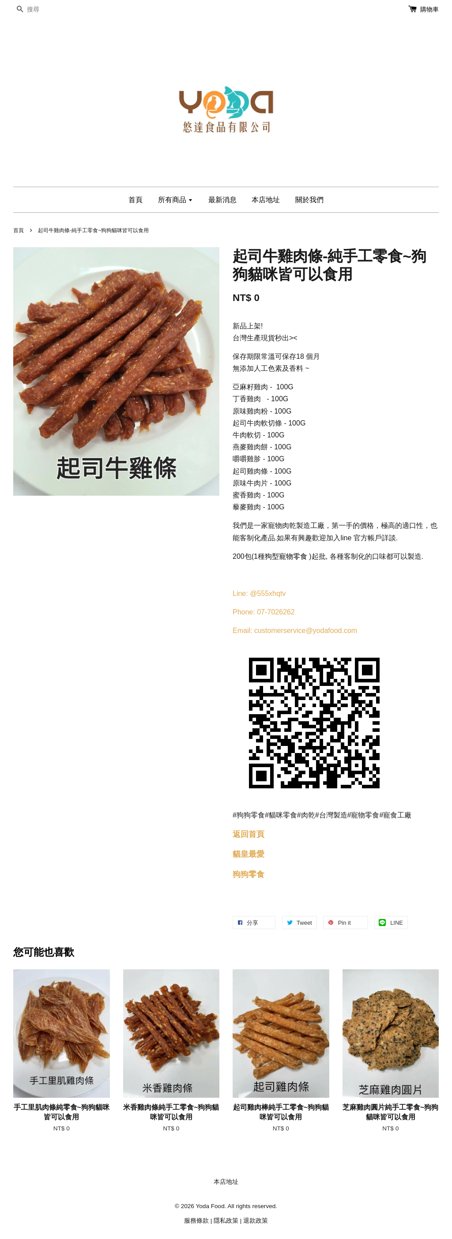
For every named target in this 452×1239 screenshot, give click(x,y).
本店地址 (266, 199)
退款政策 (255, 1220)
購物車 (429, 9)
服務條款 (196, 1220)
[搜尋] (39, 9)
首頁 (135, 199)
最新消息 (222, 199)
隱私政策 (226, 1220)
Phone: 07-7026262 (264, 612)
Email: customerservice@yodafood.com (295, 630)
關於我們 (309, 199)
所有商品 (175, 199)
